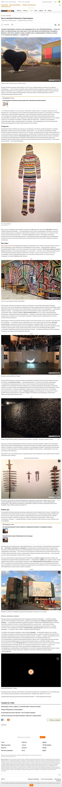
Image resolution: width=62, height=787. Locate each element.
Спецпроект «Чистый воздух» (29, 4)
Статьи (3, 15)
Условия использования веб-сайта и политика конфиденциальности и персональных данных (21, 755)
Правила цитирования (33, 779)
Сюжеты (24, 748)
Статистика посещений (47, 779)
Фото (23, 750)
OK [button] (31, 785)
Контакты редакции (7, 750)
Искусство (4, 724)
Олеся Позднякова (2, 25)
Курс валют (27, 1)
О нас (2, 742)
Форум (44, 748)
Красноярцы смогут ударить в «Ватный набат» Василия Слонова (20, 706)
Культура (8, 15)
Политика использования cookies (8, 756)
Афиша (44, 742)
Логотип (3, 748)
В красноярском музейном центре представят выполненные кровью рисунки (24, 100)
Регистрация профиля (47, 1)
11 (12, 24)
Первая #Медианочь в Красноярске (12, 709)
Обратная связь (5, 745)
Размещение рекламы (57, 779)
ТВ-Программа (46, 745)
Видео (44, 750)
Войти (55, 1)
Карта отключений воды (15, 4)
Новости (24, 742)
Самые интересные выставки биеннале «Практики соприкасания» (21, 715)
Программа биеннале (7, 245)
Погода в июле (4, 4)
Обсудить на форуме (55, 720)
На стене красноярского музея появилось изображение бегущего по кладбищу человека (27, 527)
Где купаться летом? (6, 6)
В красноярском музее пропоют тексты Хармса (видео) (18, 712)
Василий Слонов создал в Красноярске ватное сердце (18, 536)
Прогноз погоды (12, 1)
